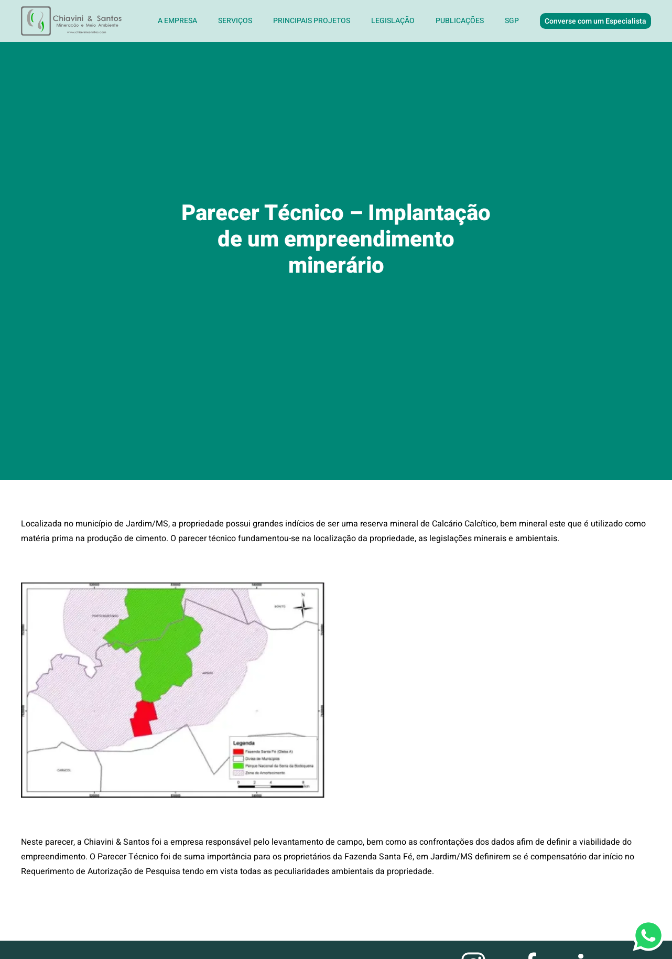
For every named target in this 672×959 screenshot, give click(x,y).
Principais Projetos (311, 20)
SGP (512, 20)
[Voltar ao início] (72, 21)
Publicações (460, 20)
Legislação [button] (393, 20)
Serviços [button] (235, 20)
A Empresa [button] (177, 20)
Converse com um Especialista (595, 21)
